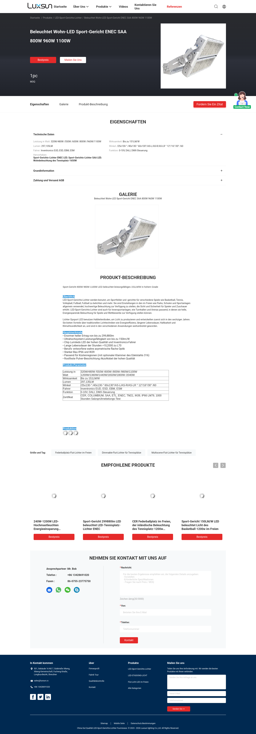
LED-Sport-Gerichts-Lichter (68, 17)
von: (123, 605)
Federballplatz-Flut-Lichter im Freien (73, 452)
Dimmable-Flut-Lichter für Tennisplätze (121, 452)
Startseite (35, 17)
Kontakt (128, 640)
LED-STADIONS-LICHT (137, 675)
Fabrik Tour (94, 675)
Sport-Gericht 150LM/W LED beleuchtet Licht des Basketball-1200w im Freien (200, 525)
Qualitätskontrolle (96, 681)
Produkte (47, 17)
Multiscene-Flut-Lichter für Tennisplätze (172, 452)
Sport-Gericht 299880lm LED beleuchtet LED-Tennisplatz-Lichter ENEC (102, 525)
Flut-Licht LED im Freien (138, 682)
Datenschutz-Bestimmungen (143, 723)
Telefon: (125, 622)
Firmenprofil (94, 668)
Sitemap (104, 723)
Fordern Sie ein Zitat (210, 104)
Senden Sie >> (179, 709)
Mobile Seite (119, 723)
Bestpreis (43, 59)
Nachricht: (126, 567)
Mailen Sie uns (73, 59)
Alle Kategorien (134, 688)
